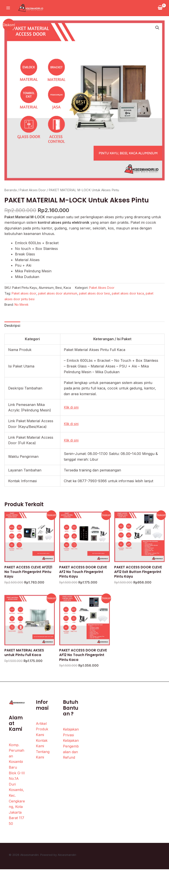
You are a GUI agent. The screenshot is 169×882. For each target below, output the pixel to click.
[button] (157, 28)
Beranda (10, 190)
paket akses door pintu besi (25, 299)
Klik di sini (72, 408)
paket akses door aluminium (61, 293)
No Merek (22, 304)
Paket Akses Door (33, 190)
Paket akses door (25, 293)
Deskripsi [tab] (12, 326)
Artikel (41, 726)
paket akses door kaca (136, 293)
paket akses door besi (100, 293)
